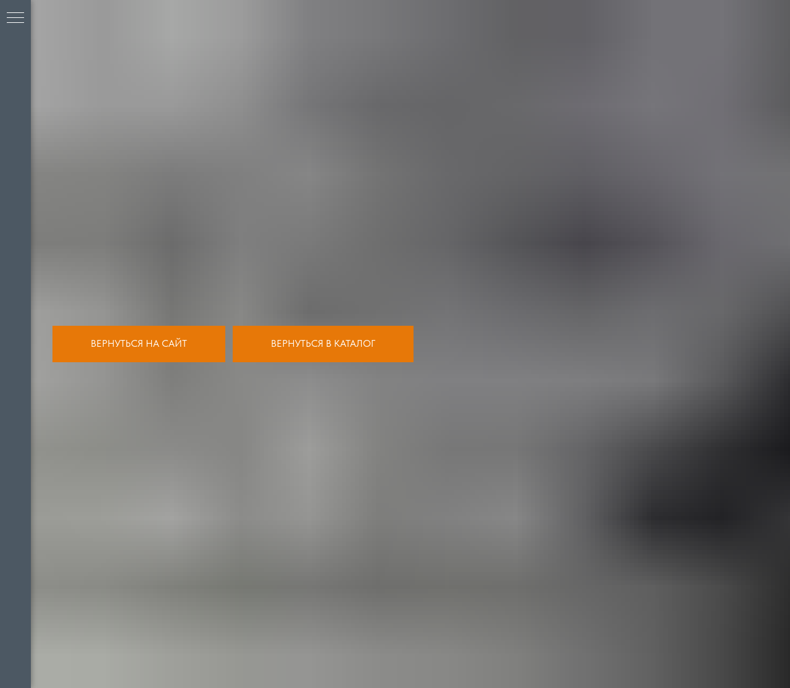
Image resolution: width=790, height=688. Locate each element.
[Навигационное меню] (15, 18)
